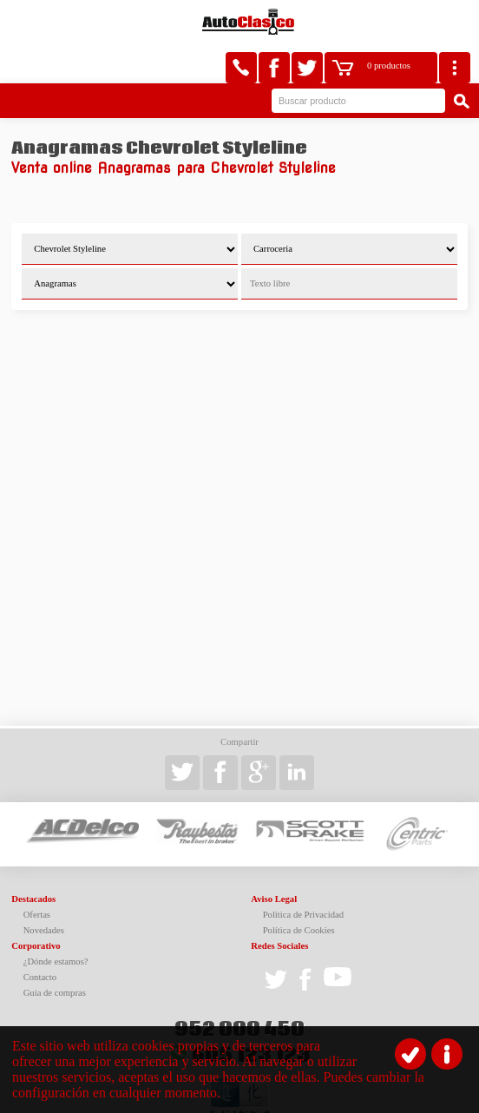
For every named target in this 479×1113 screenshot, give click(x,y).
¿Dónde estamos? (56, 921)
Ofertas (36, 874)
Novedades (43, 890)
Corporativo (35, 906)
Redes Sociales (279, 906)
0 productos (388, 22)
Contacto (39, 937)
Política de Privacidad (303, 874)
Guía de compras (54, 953)
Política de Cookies (299, 890)
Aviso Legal (274, 859)
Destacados (33, 859)
